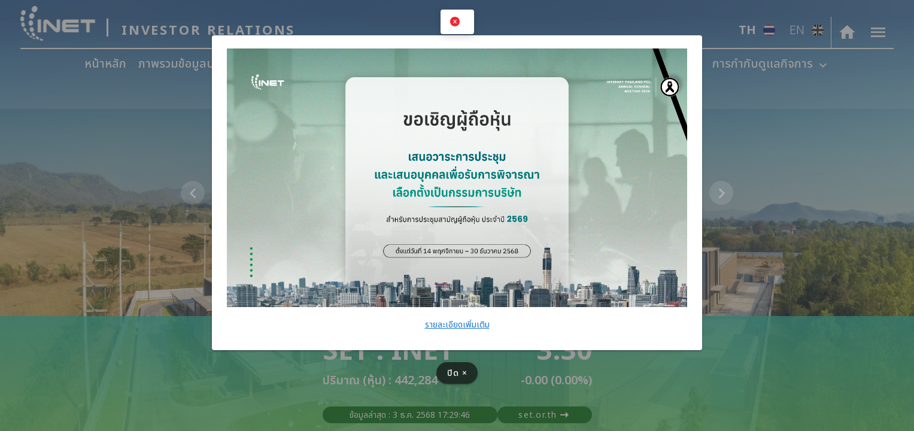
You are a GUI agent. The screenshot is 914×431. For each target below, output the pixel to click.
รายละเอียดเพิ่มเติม (457, 324)
